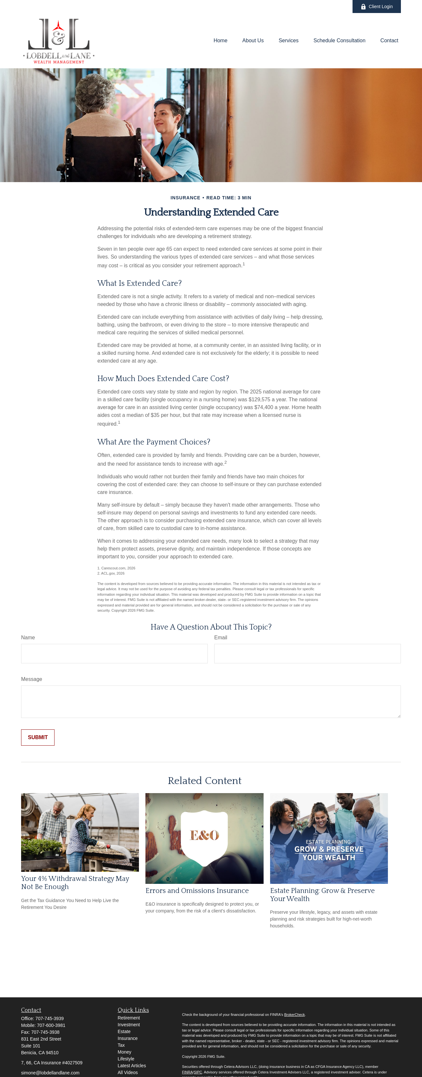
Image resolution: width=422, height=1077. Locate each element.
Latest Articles (132, 1065)
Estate (124, 1031)
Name (28, 637)
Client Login (377, 6)
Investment (129, 1024)
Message (31, 679)
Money (124, 1052)
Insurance (128, 1038)
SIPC (198, 1072)
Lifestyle (126, 1058)
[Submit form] (38, 737)
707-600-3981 (51, 1025)
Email (220, 637)
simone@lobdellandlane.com (50, 1072)
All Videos (128, 1072)
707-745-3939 (49, 1018)
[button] (220, 41)
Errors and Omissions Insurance (197, 891)
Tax (121, 1045)
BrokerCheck (294, 1015)
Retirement (129, 1017)
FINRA (187, 1072)
